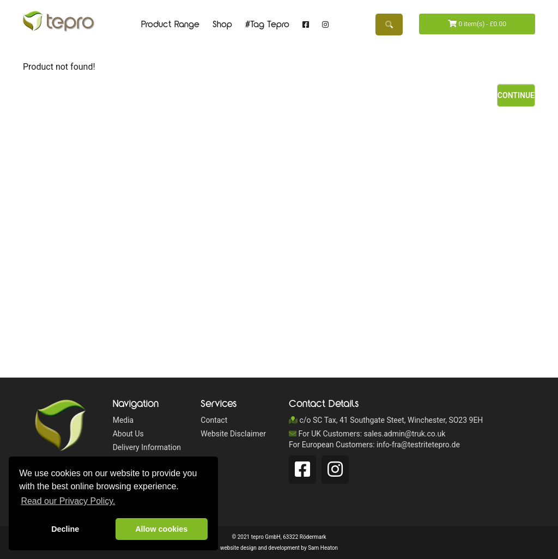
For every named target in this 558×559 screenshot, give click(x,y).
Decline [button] (65, 529)
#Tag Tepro (267, 24)
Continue (516, 95)
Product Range (170, 24)
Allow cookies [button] (161, 529)
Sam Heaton (323, 548)
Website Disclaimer (233, 433)
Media (123, 420)
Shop (222, 24)
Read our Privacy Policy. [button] (68, 501)
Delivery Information (147, 447)
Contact (214, 420)
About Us (128, 433)
